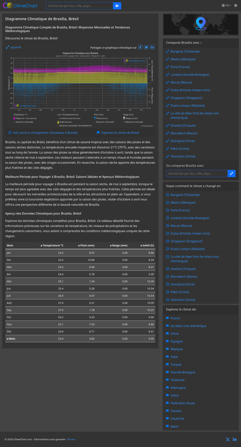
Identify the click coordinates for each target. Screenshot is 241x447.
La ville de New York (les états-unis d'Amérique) (195, 115)
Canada (176, 411)
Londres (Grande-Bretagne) (190, 75)
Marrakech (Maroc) (184, 133)
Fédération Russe (183, 403)
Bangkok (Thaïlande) (185, 51)
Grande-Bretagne (183, 372)
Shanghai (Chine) (182, 141)
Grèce (175, 395)
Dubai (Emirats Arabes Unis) (190, 90)
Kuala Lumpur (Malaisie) (188, 105)
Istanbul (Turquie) (183, 125)
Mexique (177, 349)
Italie (174, 357)
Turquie (176, 364)
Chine (175, 334)
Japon (175, 426)
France (175, 318)
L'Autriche (177, 418)
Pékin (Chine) (180, 149)
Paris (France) (180, 67)
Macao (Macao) (181, 82)
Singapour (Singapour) (186, 98)
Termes (71, 439)
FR (225, 5)
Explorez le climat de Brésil (120, 133)
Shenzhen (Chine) (183, 156)
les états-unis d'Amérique (188, 326)
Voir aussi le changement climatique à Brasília (45, 133)
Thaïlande (178, 380)
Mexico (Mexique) (183, 59)
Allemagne (178, 388)
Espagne (177, 341)
